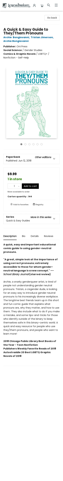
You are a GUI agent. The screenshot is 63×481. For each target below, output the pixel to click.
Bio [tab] (23, 236)
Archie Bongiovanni (16, 41)
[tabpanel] (31, 304)
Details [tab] (35, 236)
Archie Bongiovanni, (17, 37)
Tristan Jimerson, (43, 37)
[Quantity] (14, 186)
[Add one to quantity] (19, 186)
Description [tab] (10, 236)
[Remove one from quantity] (10, 186)
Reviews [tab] (48, 236)
